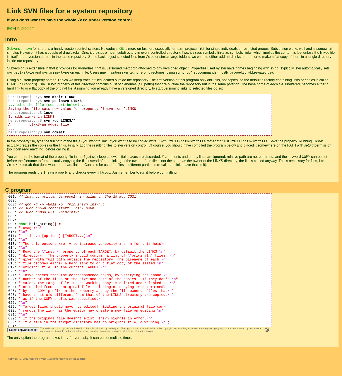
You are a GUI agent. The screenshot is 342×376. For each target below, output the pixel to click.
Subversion (15, 48)
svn (29, 48)
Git (121, 48)
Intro (11, 28)
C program (26, 28)
